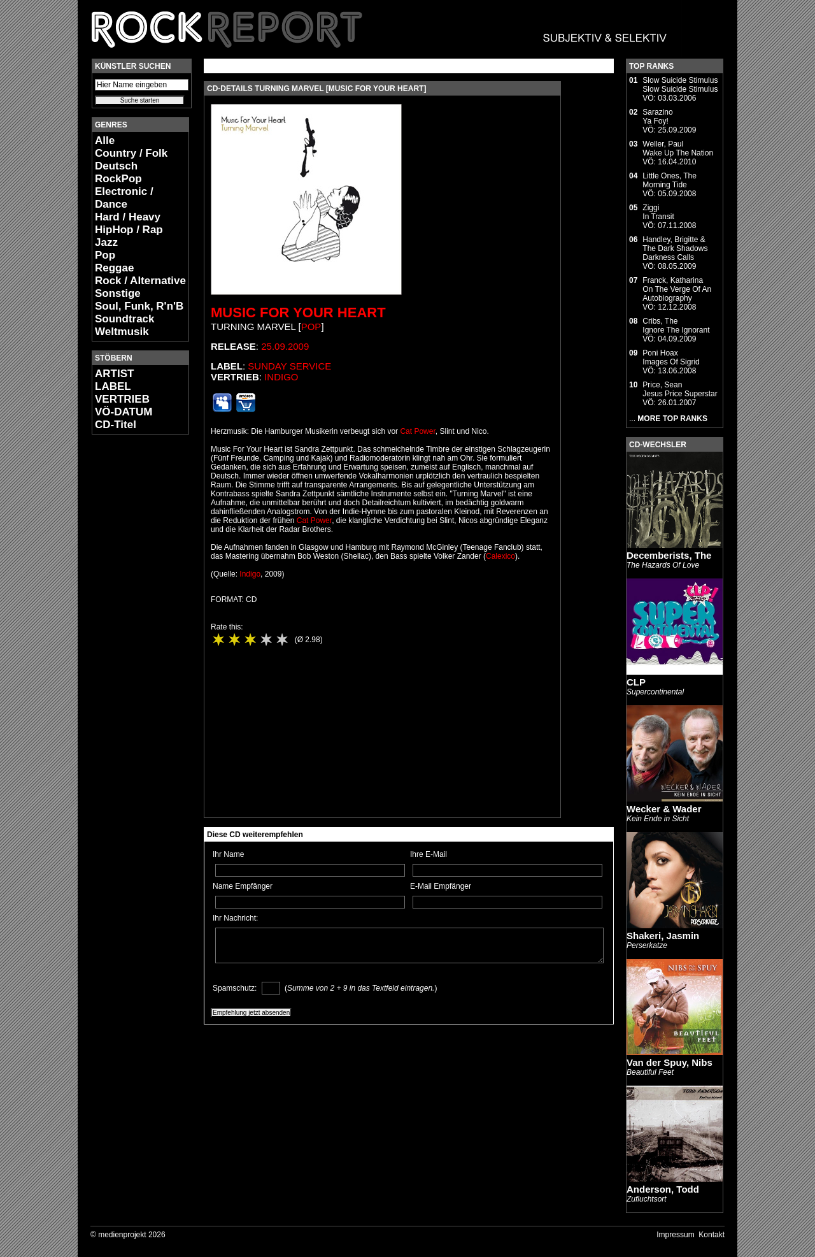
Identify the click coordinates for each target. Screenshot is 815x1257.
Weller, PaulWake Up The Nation (677, 148)
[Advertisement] (130, 634)
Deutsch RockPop (118, 172)
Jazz (106, 242)
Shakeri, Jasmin (663, 935)
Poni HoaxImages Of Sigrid (670, 357)
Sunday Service (289, 366)
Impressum (675, 1234)
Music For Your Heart (298, 312)
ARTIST (114, 374)
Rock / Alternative (140, 281)
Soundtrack (125, 319)
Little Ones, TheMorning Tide (669, 180)
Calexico (500, 556)
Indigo (281, 376)
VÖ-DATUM (123, 412)
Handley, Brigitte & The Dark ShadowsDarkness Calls (674, 248)
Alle (105, 140)
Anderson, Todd (663, 1189)
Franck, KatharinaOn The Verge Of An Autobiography (676, 289)
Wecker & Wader (664, 808)
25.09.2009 (285, 346)
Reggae (114, 268)
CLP (636, 682)
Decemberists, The (669, 555)
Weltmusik (122, 332)
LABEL (113, 386)
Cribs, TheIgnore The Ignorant (675, 325)
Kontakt (711, 1234)
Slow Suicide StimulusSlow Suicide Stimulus (680, 85)
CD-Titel (115, 425)
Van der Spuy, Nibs (669, 1062)
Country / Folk (131, 153)
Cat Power (417, 431)
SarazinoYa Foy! (657, 117)
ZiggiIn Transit (658, 212)
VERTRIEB (122, 399)
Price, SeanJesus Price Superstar (679, 389)
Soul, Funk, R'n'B (139, 306)
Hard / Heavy (127, 217)
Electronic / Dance (124, 197)
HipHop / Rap (129, 230)
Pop (105, 255)
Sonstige (118, 293)
